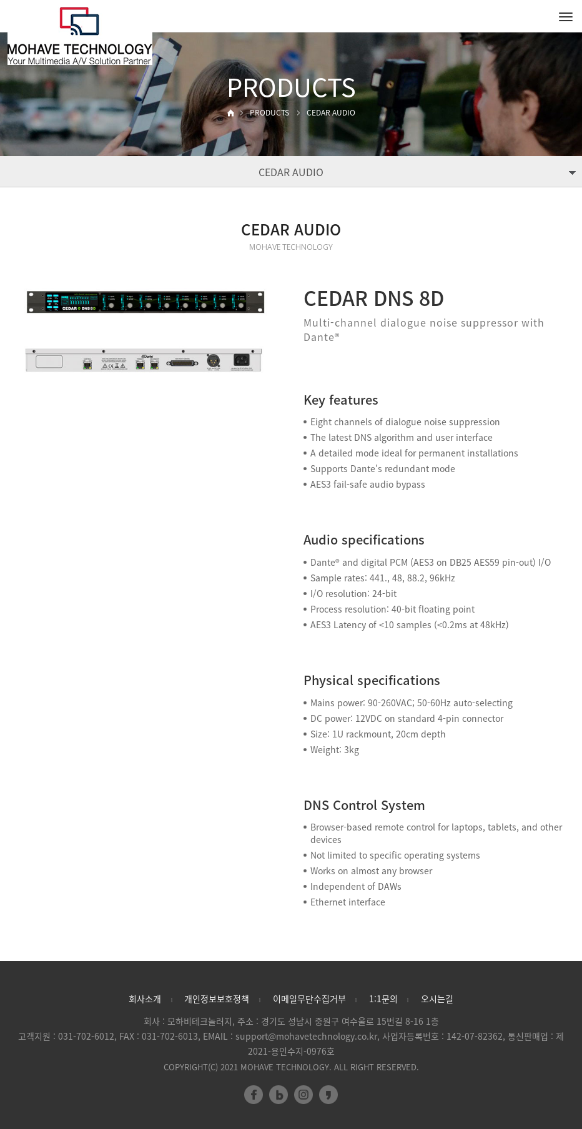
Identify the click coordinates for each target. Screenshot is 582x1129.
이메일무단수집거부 (309, 998)
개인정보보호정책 (216, 998)
